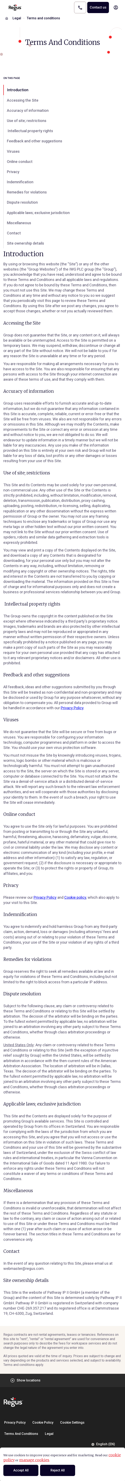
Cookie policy (75, 897)
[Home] (6, 18)
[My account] (116, 7)
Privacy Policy (72, 708)
